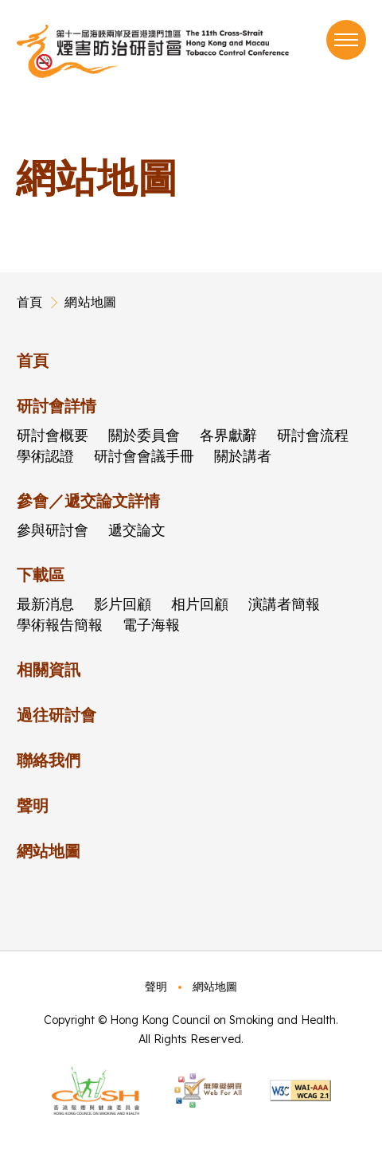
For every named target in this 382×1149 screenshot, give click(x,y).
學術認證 (45, 456)
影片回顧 (122, 604)
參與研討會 (52, 530)
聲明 (33, 805)
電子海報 (151, 625)
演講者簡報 (284, 604)
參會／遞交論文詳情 (88, 500)
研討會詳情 (56, 406)
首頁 (29, 302)
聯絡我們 (48, 760)
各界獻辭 (228, 435)
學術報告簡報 (60, 625)
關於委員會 (144, 435)
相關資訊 (48, 669)
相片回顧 (199, 604)
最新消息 (45, 604)
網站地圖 (90, 302)
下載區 (40, 574)
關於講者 (242, 456)
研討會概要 (52, 435)
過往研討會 (56, 715)
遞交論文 (137, 530)
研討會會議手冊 (144, 456)
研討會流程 (313, 435)
